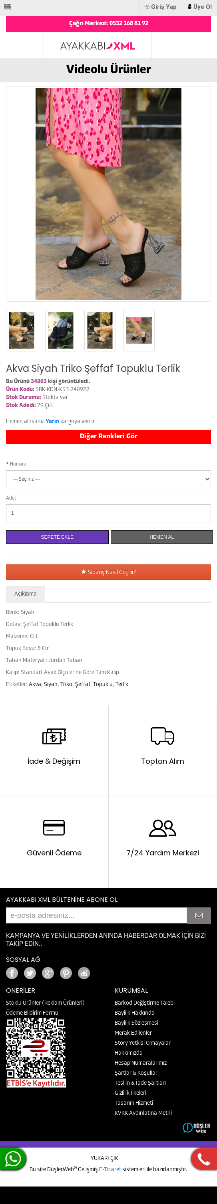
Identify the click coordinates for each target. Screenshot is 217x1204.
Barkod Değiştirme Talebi (145, 1003)
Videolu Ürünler (108, 70)
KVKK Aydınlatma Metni (143, 1113)
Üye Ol (202, 6)
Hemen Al (161, 537)
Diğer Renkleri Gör (108, 436)
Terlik (121, 685)
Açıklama (25, 594)
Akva (35, 685)
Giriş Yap (164, 6)
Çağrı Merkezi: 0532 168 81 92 (108, 24)
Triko (66, 685)
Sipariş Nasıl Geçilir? (108, 573)
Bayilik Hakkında (135, 1013)
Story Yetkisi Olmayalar (143, 1043)
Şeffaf (82, 685)
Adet (11, 498)
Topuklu (103, 685)
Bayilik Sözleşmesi (136, 1023)
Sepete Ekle (57, 537)
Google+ (106, 971)
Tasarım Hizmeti (134, 1103)
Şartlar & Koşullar (136, 1073)
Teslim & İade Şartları (140, 1083)
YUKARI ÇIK (104, 1159)
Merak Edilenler (133, 1033)
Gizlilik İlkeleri (130, 1093)
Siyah (51, 685)
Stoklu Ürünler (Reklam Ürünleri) (45, 1003)
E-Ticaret (110, 1170)
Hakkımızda (129, 1053)
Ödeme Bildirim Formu (32, 1013)
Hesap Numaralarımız (141, 1063)
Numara (18, 464)
